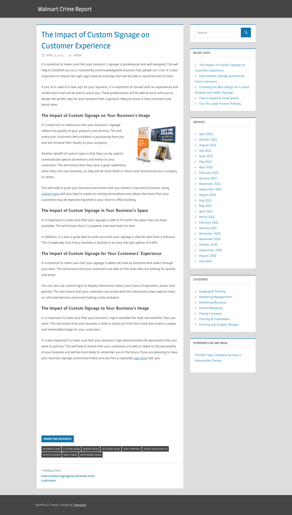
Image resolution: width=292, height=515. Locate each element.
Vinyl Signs (70, 454)
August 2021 (207, 195)
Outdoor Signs (111, 448)
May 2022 (205, 162)
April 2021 (206, 211)
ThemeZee (79, 505)
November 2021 (210, 184)
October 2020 (208, 244)
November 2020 (210, 239)
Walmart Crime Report (67, 9)
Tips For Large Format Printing (220, 103)
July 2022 (205, 150)
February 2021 (209, 222)
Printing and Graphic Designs (219, 324)
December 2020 (210, 233)
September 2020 (210, 250)
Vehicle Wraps (52, 454)
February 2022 (209, 173)
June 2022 (206, 156)
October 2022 (208, 139)
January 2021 (208, 228)
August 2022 (207, 145)
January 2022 (208, 178)
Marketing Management (215, 297)
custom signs (50, 194)
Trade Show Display (155, 448)
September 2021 (210, 189)
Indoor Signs (91, 448)
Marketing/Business (58, 439)
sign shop (140, 358)
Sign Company (131, 448)
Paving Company (210, 313)
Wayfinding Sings (90, 454)
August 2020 (207, 256)
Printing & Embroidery (214, 319)
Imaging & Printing (212, 291)
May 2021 (205, 206)
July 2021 (205, 200)
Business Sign (51, 448)
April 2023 (206, 134)
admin (77, 55)
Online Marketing (211, 308)
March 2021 (207, 217)
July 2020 (205, 261)
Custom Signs (71, 448)
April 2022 (206, 167)
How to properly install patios (219, 98)
